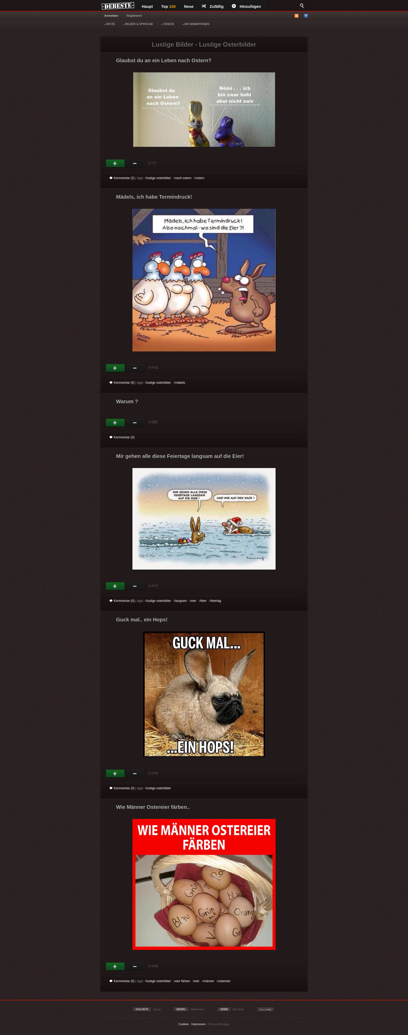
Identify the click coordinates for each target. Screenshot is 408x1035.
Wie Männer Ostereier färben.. (153, 807)
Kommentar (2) (122, 178)
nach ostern (183, 178)
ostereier (224, 981)
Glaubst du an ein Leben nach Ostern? (164, 60)
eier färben (182, 981)
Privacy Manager (219, 1024)
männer (208, 981)
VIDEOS (167, 24)
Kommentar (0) (122, 382)
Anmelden (111, 15)
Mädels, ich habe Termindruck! (154, 197)
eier (193, 601)
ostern (200, 178)
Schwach (135, 163)
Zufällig (213, 6)
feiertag (216, 601)
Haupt (147, 6)
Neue (189, 6)
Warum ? (127, 401)
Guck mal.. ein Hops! (142, 619)
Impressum (198, 1024)
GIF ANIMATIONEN (195, 24)
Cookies (183, 1024)
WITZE (109, 24)
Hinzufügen (246, 6)
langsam (181, 601)
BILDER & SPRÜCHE (138, 24)
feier (203, 601)
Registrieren (134, 15)
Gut (115, 163)
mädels (180, 382)
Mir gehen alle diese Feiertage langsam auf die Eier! (180, 456)
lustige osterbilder (158, 178)
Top (168, 6)
